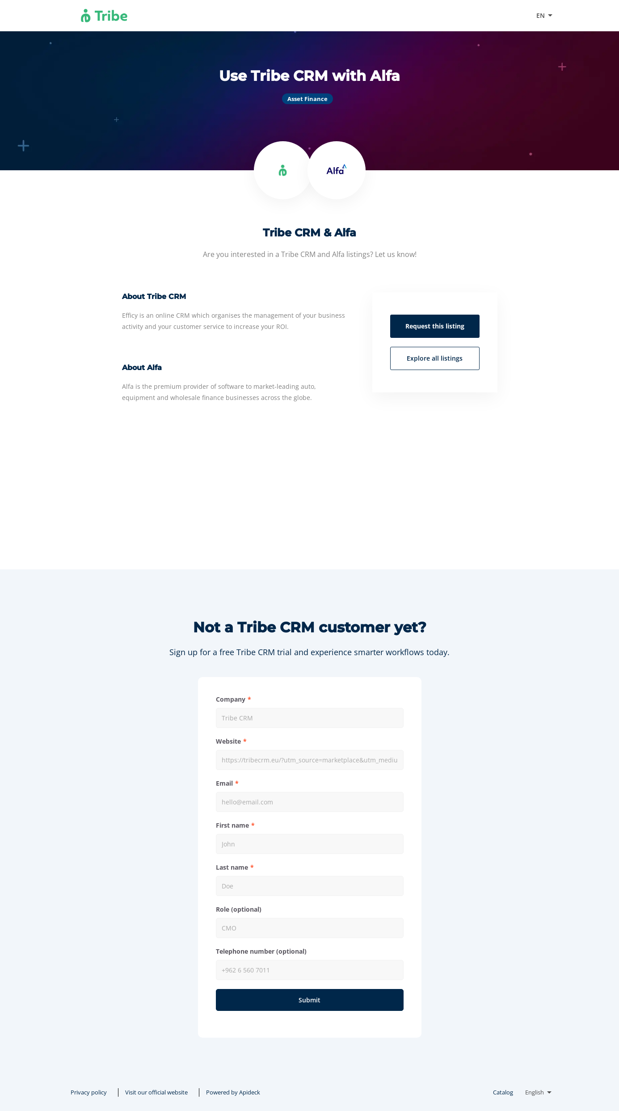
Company (230, 699)
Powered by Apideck (233, 1092)
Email (224, 783)
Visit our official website (485, 15)
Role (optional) (238, 909)
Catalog (503, 1092)
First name (232, 825)
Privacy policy (89, 1092)
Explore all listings (435, 358)
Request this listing (434, 326)
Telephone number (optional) (261, 951)
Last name (232, 867)
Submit (309, 1000)
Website (228, 741)
